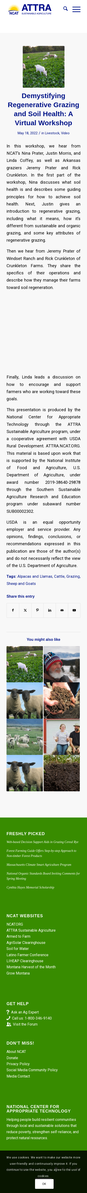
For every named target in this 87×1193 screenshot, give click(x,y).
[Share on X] (25, 610)
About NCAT (16, 1051)
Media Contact (18, 1076)
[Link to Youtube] (74, 610)
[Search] (63, 9)
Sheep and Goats (21, 583)
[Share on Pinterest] (38, 610)
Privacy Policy (18, 1064)
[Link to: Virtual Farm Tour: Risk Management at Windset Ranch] (62, 737)
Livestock (52, 133)
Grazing (73, 576)
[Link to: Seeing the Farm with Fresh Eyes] (62, 773)
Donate (12, 1058)
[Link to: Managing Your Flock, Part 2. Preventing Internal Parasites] (24, 737)
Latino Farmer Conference (27, 955)
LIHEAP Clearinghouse (24, 961)
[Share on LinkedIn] (50, 610)
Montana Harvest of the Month (31, 967)
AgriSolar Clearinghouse (25, 942)
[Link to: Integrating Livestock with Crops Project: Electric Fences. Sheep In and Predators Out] (24, 700)
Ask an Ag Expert (25, 1012)
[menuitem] (63, 9)
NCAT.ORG (14, 924)
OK (44, 1184)
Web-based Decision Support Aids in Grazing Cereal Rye (42, 842)
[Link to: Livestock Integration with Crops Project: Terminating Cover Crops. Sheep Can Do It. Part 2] (24, 773)
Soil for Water (17, 948)
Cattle (59, 576)
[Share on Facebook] (13, 610)
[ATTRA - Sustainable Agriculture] (36, 9)
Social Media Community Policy (32, 1070)
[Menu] (74, 9)
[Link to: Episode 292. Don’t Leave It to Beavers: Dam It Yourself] (62, 700)
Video (65, 133)
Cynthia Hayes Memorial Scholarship (30, 887)
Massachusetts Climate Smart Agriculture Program (38, 864)
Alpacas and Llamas (34, 576)
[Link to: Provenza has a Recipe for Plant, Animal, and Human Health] (62, 664)
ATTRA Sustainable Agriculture (31, 930)
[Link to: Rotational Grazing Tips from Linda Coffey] (24, 664)
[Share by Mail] (62, 610)
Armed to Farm (18, 936)
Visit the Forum (25, 1024)
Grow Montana (18, 973)
